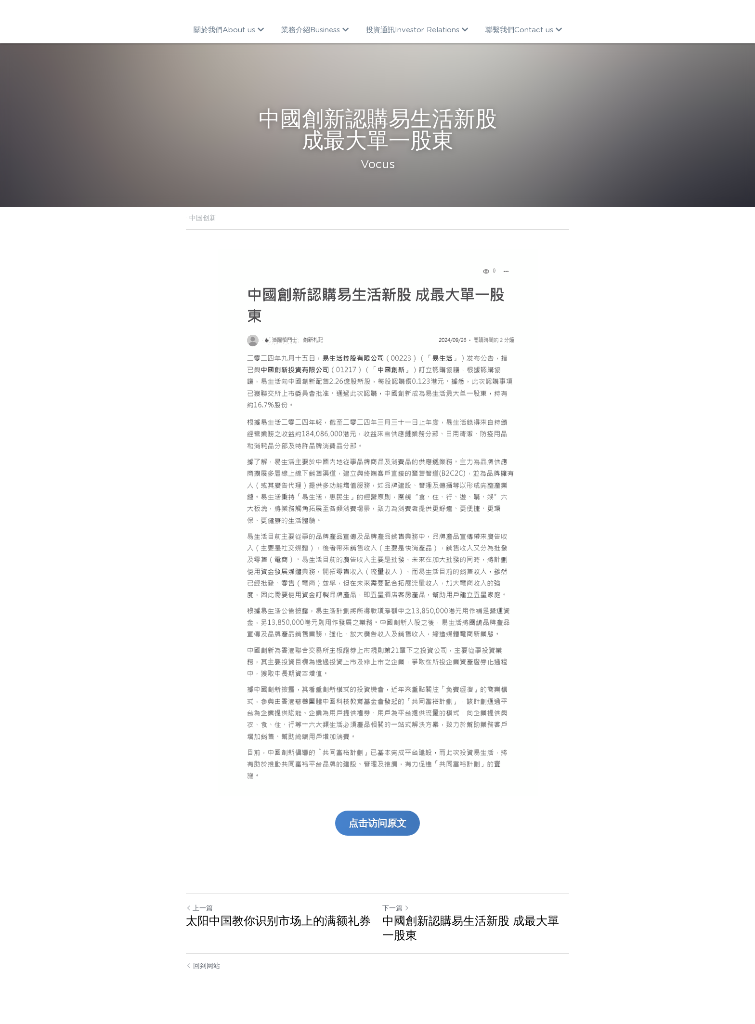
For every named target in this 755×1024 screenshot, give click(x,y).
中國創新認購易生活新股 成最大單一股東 (470, 928)
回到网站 (203, 966)
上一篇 (199, 908)
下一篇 (395, 908)
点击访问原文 (377, 823)
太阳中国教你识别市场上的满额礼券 (278, 920)
